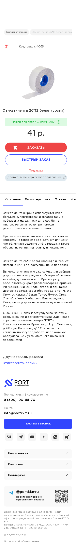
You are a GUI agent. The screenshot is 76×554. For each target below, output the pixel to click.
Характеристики (38, 199)
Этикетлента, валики (20, 363)
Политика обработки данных (21, 541)
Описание (13, 199)
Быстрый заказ (35, 160)
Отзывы (61, 199)
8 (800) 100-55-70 (19, 400)
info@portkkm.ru (18, 413)
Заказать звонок (38, 424)
